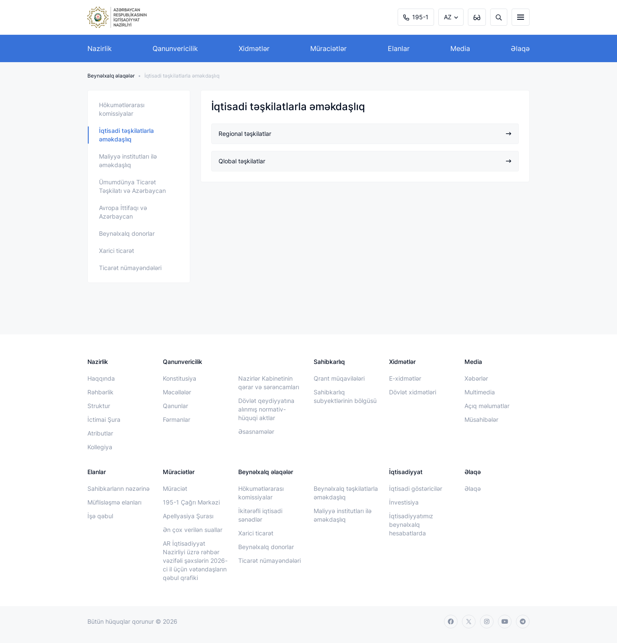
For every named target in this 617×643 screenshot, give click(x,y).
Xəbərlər (476, 378)
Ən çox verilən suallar (192, 529)
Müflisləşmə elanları (114, 502)
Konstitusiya (179, 378)
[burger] (521, 17)
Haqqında (101, 378)
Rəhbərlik (100, 392)
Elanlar (399, 48)
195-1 (415, 17)
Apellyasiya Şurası (188, 516)
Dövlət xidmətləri (412, 392)
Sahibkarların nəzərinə (118, 488)
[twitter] (469, 621)
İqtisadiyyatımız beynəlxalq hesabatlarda (411, 524)
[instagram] (487, 621)
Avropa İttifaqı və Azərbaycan (123, 212)
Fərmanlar (176, 419)
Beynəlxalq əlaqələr (111, 75)
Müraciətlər (328, 48)
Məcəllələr (177, 392)
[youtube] (505, 621)
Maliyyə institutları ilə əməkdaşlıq (128, 160)
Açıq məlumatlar (486, 405)
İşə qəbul (100, 516)
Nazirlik (99, 48)
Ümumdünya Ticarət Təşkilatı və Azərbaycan (132, 186)
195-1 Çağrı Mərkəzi (191, 502)
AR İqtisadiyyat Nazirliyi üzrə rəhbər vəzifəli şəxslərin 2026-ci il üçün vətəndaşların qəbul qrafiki (195, 560)
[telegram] (523, 621)
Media (460, 48)
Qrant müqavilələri (339, 378)
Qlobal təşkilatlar (365, 161)
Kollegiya (99, 447)
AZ (448, 17)
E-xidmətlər (405, 378)
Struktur (98, 405)
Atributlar (100, 433)
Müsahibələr (481, 419)
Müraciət (175, 488)
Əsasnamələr (256, 431)
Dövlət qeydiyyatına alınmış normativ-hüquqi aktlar (266, 409)
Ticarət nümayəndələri (130, 267)
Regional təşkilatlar (365, 133)
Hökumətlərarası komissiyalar (121, 109)
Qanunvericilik (175, 48)
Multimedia (479, 392)
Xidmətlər (254, 48)
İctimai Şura (103, 419)
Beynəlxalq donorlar (127, 233)
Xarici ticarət (116, 250)
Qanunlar (175, 405)
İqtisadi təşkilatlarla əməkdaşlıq (126, 135)
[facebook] (451, 621)
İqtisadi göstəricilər (415, 488)
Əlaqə (520, 48)
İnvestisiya (404, 502)
